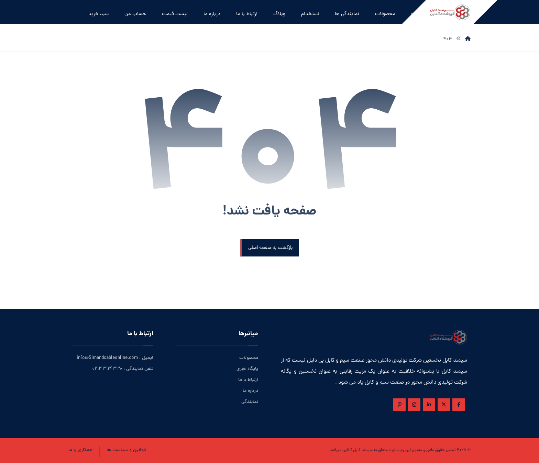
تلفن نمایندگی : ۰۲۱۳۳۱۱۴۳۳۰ (122, 369)
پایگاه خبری (247, 369)
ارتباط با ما (248, 380)
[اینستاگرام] (414, 404)
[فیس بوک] (458, 404)
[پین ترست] (399, 404)
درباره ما (250, 391)
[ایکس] (444, 404)
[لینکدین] (429, 404)
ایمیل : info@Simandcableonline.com (115, 358)
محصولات (248, 358)
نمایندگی (249, 402)
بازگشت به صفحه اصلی (270, 248)
